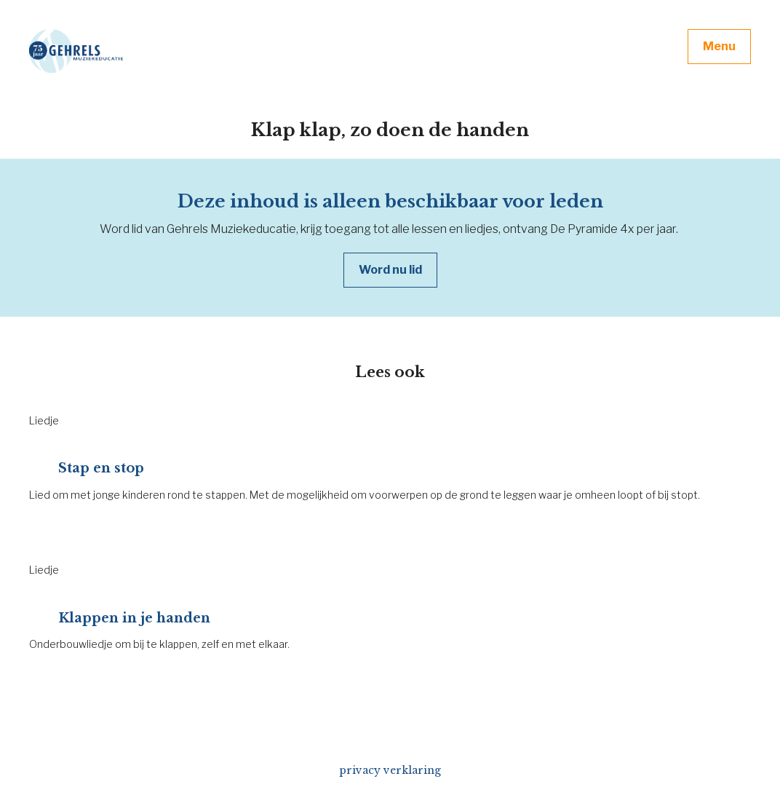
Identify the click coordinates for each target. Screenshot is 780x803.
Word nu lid (390, 270)
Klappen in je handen (134, 618)
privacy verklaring (390, 770)
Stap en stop (101, 468)
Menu (719, 46)
